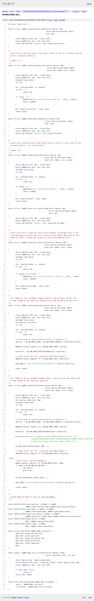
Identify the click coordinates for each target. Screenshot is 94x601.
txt (84, 597)
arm (12, 11)
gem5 (5, 11)
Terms (26, 597)
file (50, 20)
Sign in (89, 4)
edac (84, 11)
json (90, 597)
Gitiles (14, 597)
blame (62, 20)
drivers (76, 11)
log (55, 20)
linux (18, 11)
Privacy (20, 597)
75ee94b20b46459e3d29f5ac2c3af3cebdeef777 (45, 11)
